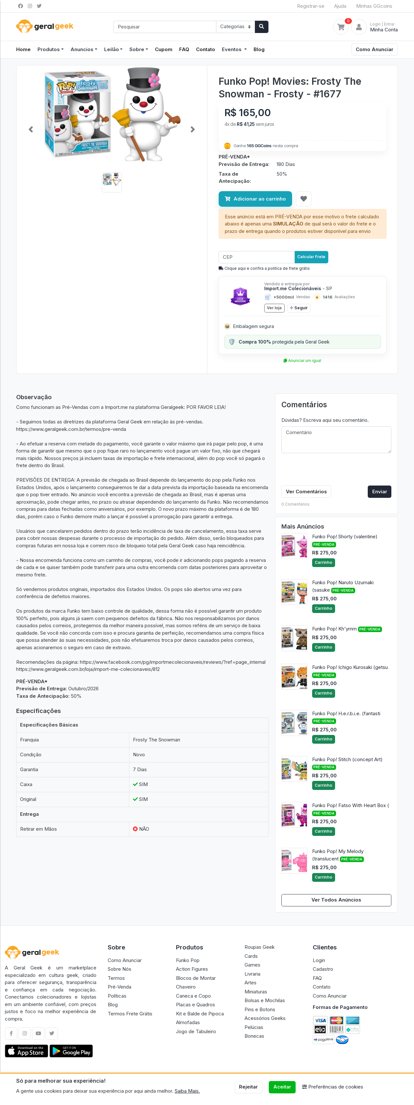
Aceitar (282, 1087)
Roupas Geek (260, 947)
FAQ (184, 49)
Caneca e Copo (193, 996)
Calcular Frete (311, 256)
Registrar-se (310, 6)
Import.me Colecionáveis (298, 288)
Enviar (379, 491)
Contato (205, 49)
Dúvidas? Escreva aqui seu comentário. (325, 420)
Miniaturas (256, 992)
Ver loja (274, 307)
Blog (259, 49)
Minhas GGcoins (374, 6)
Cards (251, 956)
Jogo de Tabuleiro (196, 1031)
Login (319, 960)
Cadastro (323, 969)
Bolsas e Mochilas (265, 1000)
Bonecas (254, 1036)
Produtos (49, 49)
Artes (250, 982)
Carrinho (323, 562)
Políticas (117, 996)
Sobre (136, 49)
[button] (30, 129)
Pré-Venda (119, 987)
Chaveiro (186, 987)
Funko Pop (188, 960)
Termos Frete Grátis (130, 1014)
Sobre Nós (119, 969)
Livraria (252, 974)
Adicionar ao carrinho (255, 199)
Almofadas (188, 1022)
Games (252, 965)
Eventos (232, 49)
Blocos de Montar (196, 978)
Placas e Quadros (195, 1004)
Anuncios (82, 49)
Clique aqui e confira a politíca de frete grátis (264, 268)
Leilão (111, 49)
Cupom (163, 49)
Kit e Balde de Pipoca (200, 1014)
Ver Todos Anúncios (336, 900)
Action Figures (192, 969)
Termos (116, 978)
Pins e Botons (260, 1009)
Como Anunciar (374, 49)
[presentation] (330, 470)
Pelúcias (254, 1027)
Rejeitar (248, 1087)
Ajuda (340, 6)
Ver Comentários (306, 491)
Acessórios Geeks (265, 1018)
